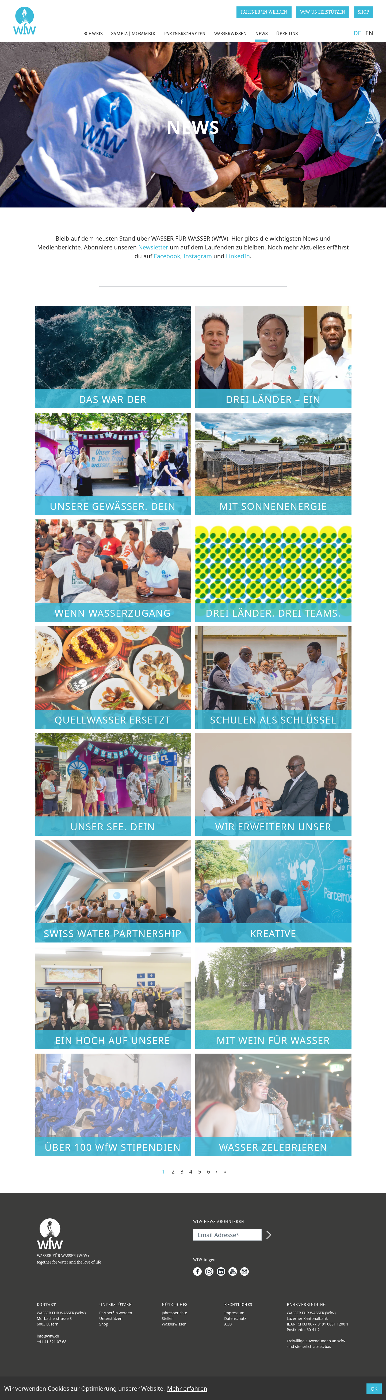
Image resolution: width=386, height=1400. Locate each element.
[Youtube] (234, 1271)
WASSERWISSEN (230, 34)
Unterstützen (110, 1318)
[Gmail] (246, 1271)
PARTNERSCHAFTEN (184, 34)
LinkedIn (238, 256)
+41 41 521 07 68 (52, 1341)
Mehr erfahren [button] (187, 1388)
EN (369, 33)
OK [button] (374, 1389)
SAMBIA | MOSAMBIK (133, 34)
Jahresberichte (174, 1312)
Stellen (168, 1318)
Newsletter (153, 247)
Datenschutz (235, 1318)
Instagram (197, 256)
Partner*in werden (115, 1312)
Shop (103, 1324)
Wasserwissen (174, 1324)
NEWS (261, 34)
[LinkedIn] (222, 1271)
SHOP (363, 12)
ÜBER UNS (287, 34)
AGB (228, 1324)
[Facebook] (199, 1271)
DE (357, 33)
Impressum (234, 1312)
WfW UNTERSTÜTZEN (322, 12)
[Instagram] (211, 1271)
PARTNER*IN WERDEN (264, 12)
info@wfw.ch (48, 1336)
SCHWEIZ (93, 34)
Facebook (167, 256)
